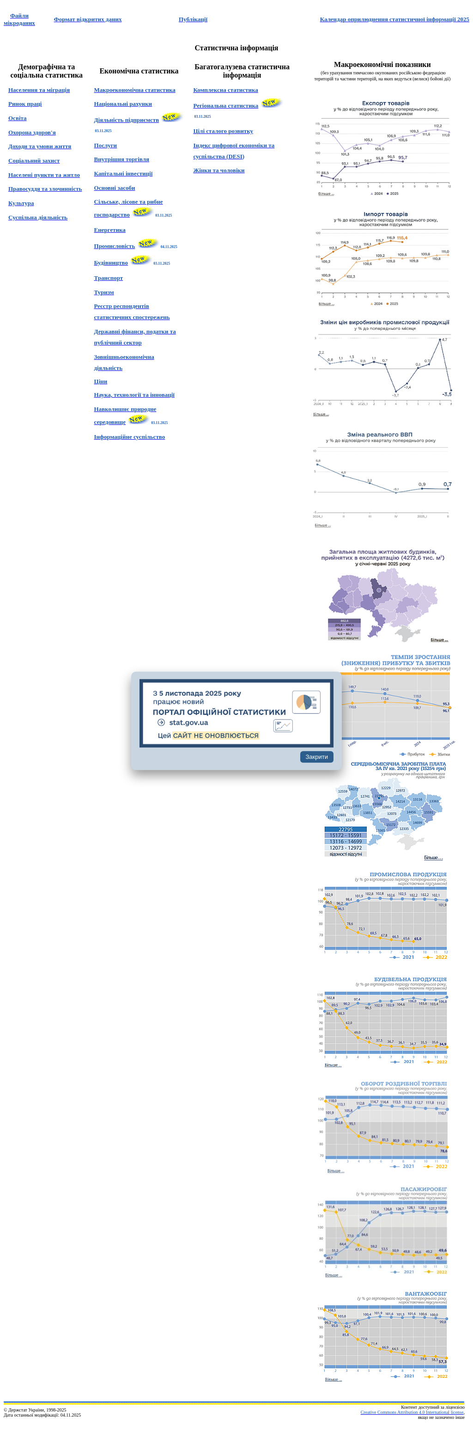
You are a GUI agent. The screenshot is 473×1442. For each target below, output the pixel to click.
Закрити (317, 757)
